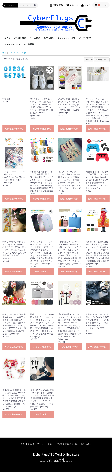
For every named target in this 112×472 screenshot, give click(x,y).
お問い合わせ (86, 444)
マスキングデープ (12, 44)
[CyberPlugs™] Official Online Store (56, 454)
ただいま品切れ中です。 (14, 129)
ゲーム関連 (35, 38)
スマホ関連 (49, 38)
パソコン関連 (20, 38)
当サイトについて (27, 444)
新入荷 (7, 38)
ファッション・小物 (66, 38)
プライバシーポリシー (46, 444)
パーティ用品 (85, 38)
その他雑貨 (29, 44)
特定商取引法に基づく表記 (67, 444)
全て (4, 52)
